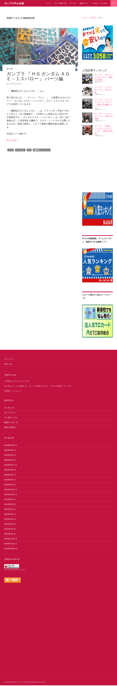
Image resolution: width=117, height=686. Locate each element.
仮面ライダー (84, 3)
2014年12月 (9, 539)
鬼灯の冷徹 (9, 427)
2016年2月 (8, 479)
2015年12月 (9, 489)
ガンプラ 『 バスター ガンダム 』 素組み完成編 (104, 116)
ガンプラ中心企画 (14, 3)
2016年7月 (8, 455)
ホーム (48, 3)
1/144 (11, 150)
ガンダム (73, 3)
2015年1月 (8, 534)
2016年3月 (8, 475)
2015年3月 (8, 524)
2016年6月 (8, 460)
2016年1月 (8, 484)
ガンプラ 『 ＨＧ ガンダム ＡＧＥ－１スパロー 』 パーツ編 (38, 76)
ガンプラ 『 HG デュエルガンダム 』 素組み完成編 (104, 77)
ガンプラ (10, 69)
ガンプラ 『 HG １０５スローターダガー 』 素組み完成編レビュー (103, 103)
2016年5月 (8, 465)
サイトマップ (9, 359)
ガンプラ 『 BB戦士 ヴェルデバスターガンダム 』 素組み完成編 (104, 130)
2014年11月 (9, 543)
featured (20, 150)
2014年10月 (9, 548)
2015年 (93, 17)
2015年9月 (8, 499)
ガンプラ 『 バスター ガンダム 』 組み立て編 (104, 89)
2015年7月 (8, 509)
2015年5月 (8, 514)
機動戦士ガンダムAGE (42, 150)
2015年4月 (8, 519)
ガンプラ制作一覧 (60, 3)
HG (29, 150)
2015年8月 (8, 504)
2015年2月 (8, 529)
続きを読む (13, 140)
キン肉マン (9, 417)
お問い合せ (8, 364)
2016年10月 (9, 445)
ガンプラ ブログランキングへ (15, 570)
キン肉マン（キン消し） (100, 3)
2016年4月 (8, 470)
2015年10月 (9, 494)
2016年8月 (8, 450)
